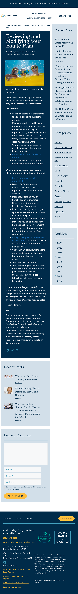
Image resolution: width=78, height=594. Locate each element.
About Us (8, 519)
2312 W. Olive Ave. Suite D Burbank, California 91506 (15, 547)
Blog (29, 519)
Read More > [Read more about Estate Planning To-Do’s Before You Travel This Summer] (18, 398)
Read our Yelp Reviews (12, 587)
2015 (59, 280)
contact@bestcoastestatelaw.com (19, 542)
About (49, 18)
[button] (8, 350)
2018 (59, 266)
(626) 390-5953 (10, 538)
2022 (59, 247)
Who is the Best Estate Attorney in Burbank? (26, 378)
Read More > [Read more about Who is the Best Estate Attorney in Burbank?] (18, 383)
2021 (59, 252)
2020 (59, 257)
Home (8, 25)
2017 (59, 271)
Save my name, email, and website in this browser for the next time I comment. (26, 488)
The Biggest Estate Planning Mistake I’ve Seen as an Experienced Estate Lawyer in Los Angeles (64, 96)
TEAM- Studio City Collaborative (16, 583)
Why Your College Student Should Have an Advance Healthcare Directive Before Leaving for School (27, 410)
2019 (59, 262)
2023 (59, 243)
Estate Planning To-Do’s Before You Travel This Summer (27, 392)
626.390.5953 (65, 16)
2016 (59, 276)
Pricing (19, 519)
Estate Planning (39, 14)
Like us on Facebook (10, 566)
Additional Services (36, 18)
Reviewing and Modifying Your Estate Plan (23, 42)
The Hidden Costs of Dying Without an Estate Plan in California (64, 114)
